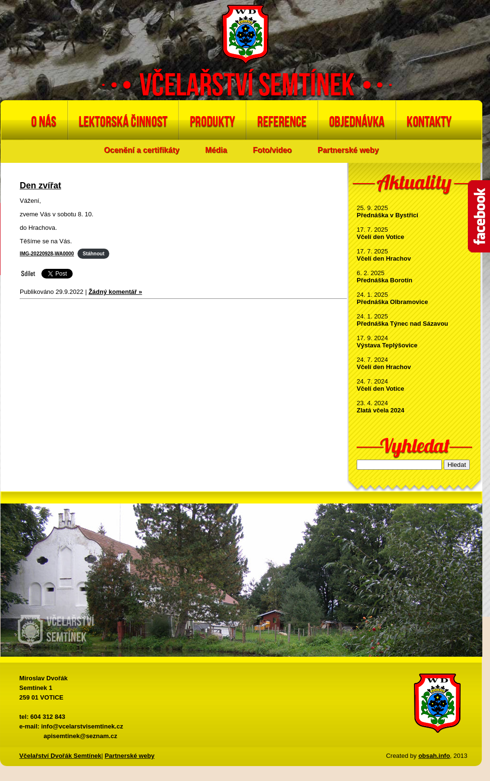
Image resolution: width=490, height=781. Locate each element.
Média (216, 150)
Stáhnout (93, 253)
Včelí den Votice (380, 236)
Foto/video (272, 150)
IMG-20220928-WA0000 (47, 253)
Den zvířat (40, 185)
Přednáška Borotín (385, 280)
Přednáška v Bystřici (387, 215)
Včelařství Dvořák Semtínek (60, 755)
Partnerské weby (348, 150)
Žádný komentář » (115, 291)
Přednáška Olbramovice (392, 301)
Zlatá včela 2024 (380, 410)
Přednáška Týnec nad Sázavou (402, 323)
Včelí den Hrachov (384, 258)
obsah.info (434, 755)
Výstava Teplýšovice (387, 345)
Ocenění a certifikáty (142, 150)
